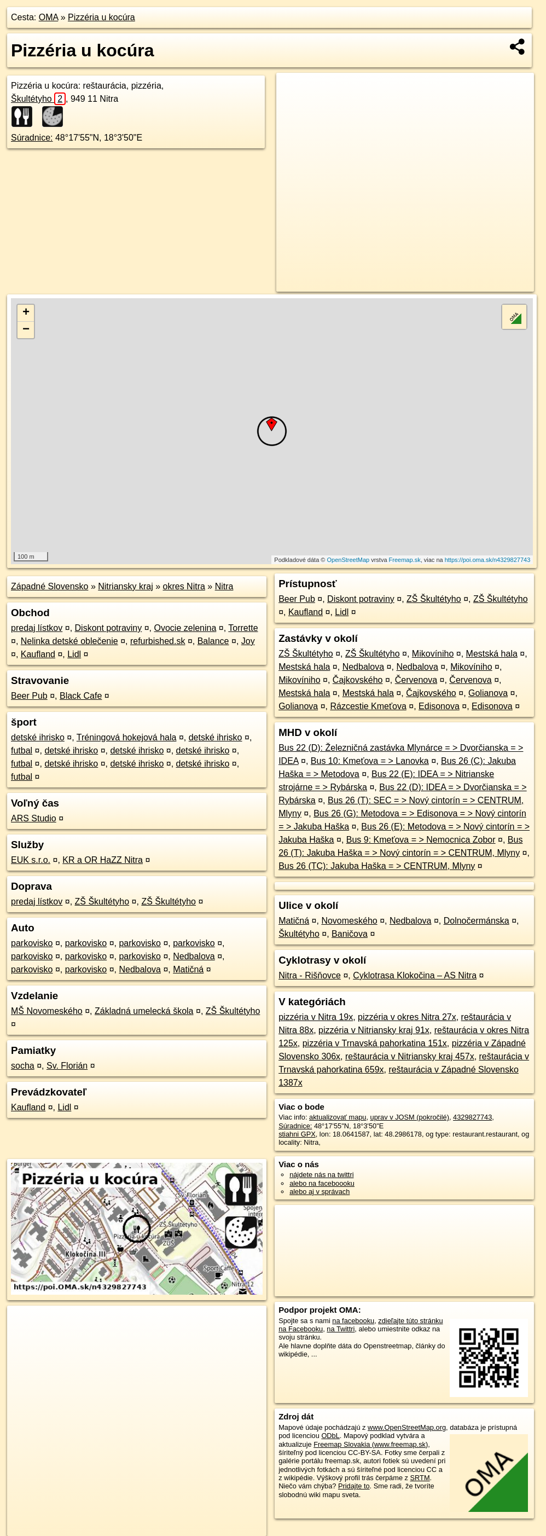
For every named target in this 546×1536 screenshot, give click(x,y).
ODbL (330, 1435)
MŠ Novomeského (47, 1011)
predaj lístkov (36, 628)
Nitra (224, 586)
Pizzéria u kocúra (101, 17)
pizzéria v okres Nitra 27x (407, 1017)
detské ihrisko (38, 737)
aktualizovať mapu (337, 1117)
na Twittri (341, 1329)
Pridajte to (354, 1486)
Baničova (350, 933)
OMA (49, 17)
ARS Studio (33, 818)
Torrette (243, 628)
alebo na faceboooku (322, 1183)
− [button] (26, 330)
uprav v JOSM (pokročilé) (409, 1117)
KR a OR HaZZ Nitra (102, 860)
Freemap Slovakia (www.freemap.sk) (370, 1444)
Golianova (488, 693)
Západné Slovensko (49, 586)
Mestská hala (492, 653)
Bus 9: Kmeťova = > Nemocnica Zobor (421, 839)
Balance (213, 641)
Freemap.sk (405, 560)
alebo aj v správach (319, 1191)
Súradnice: (32, 137)
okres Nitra (184, 586)
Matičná (188, 969)
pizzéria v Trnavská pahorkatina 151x (375, 1043)
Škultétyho (38, 98)
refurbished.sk (157, 641)
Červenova (416, 680)
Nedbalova (194, 956)
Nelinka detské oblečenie (69, 641)
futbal (21, 750)
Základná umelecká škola (144, 1011)
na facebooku (353, 1321)
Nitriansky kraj (125, 586)
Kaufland (38, 654)
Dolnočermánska (476, 920)
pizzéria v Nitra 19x (315, 1017)
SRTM (420, 1478)
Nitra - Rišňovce (309, 975)
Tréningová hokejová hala (127, 737)
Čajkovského (358, 680)
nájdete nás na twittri (321, 1174)
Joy (248, 641)
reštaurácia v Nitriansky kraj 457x (409, 1056)
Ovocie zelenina (185, 628)
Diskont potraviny (108, 628)
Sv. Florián (67, 1065)
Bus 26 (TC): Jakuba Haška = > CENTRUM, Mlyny (376, 866)
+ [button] (26, 313)
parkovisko (32, 943)
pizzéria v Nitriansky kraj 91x (373, 1030)
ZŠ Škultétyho (102, 901)
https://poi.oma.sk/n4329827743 (488, 560)
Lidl (74, 654)
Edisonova (439, 706)
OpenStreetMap (348, 560)
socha (22, 1065)
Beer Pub (29, 695)
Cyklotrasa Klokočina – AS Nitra (415, 975)
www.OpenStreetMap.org (407, 1427)
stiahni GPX (297, 1134)
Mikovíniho (433, 653)
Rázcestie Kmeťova (368, 706)
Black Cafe (81, 695)
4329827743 (472, 1117)
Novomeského (349, 920)
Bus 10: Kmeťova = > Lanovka (370, 761)
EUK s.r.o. (30, 860)
